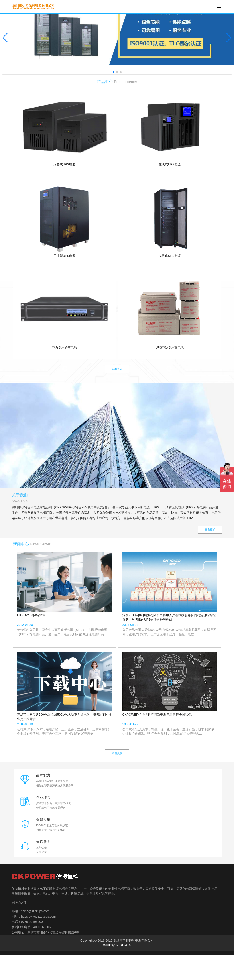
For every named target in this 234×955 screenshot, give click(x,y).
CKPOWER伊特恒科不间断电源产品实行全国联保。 (158, 714)
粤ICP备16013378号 (117, 945)
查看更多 (117, 368)
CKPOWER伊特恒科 (31, 615)
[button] (229, 38)
